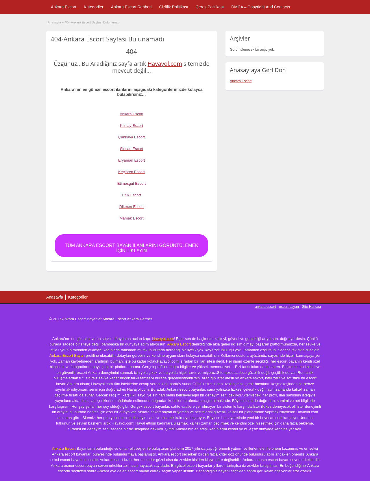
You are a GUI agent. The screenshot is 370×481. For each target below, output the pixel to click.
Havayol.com (164, 63)
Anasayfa (54, 22)
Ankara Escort (63, 7)
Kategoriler (93, 7)
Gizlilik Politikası (173, 7)
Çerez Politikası (210, 7)
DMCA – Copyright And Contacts (260, 7)
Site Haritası (311, 307)
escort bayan (289, 307)
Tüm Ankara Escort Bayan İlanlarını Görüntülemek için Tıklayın (131, 248)
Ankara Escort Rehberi (131, 7)
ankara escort (265, 307)
